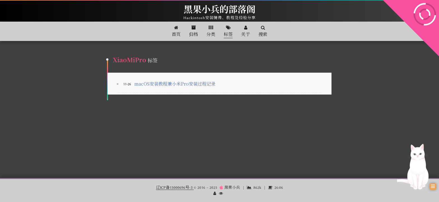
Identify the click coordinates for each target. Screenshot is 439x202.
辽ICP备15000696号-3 (175, 187)
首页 (176, 31)
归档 (193, 31)
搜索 (262, 31)
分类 (210, 31)
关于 (245, 31)
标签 (228, 31)
